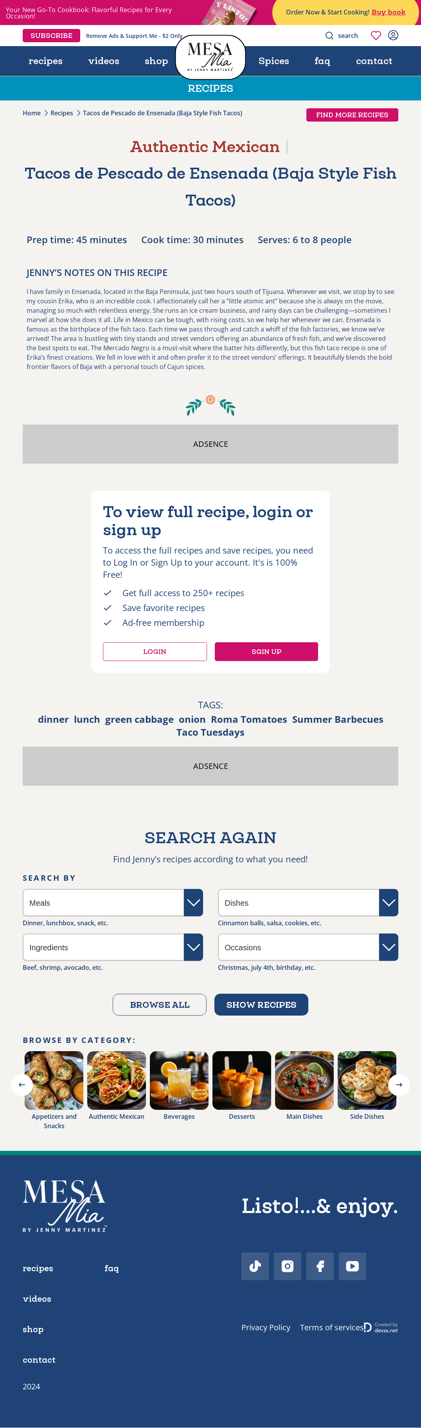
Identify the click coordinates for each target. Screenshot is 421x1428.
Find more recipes (352, 115)
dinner (53, 719)
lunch (87, 719)
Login (154, 652)
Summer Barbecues (337, 719)
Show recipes (262, 1004)
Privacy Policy (265, 1327)
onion (192, 719)
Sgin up (266, 652)
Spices (275, 61)
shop (155, 61)
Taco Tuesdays (210, 732)
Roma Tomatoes (249, 719)
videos (103, 61)
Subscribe (51, 35)
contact (374, 61)
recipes (46, 61)
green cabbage (139, 719)
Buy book (389, 12)
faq (323, 61)
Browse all (160, 1004)
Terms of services (332, 1327)
